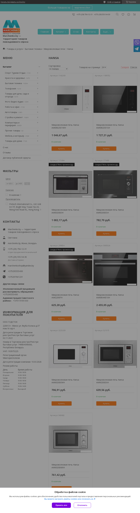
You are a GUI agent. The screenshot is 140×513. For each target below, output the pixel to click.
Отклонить (82, 505)
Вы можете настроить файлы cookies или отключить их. (69, 499)
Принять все (61, 505)
